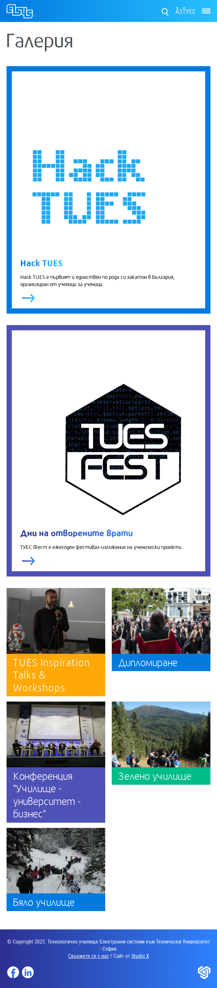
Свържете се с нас (88, 956)
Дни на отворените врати (76, 532)
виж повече (28, 298)
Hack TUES (41, 262)
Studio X (140, 956)
